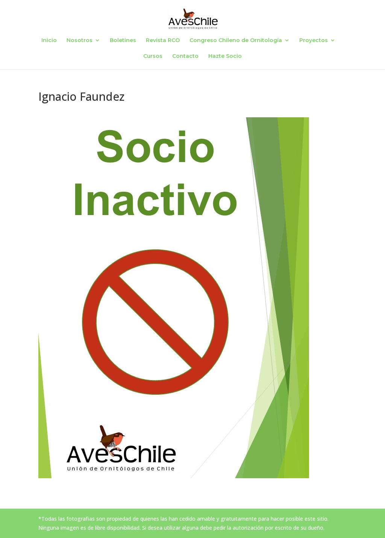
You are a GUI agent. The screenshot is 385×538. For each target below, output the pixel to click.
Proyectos (313, 41)
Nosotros (79, 41)
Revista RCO (163, 41)
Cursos (152, 56)
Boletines (123, 41)
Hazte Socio (225, 56)
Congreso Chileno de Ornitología (235, 41)
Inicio (49, 41)
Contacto (185, 56)
